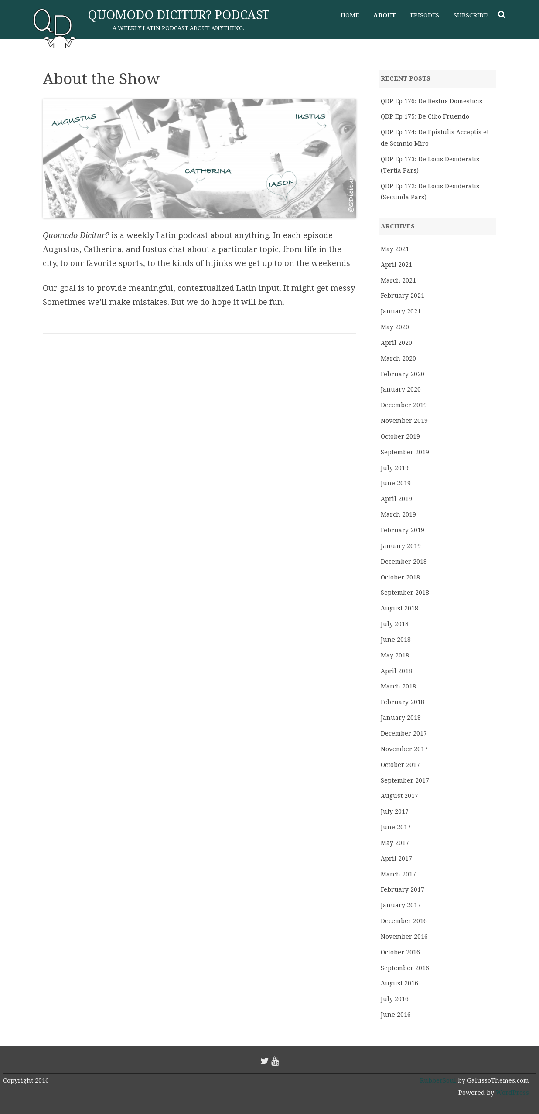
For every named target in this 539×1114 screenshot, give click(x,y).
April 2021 (396, 264)
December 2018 (404, 561)
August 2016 (399, 983)
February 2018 (402, 701)
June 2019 (396, 483)
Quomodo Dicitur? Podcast (179, 15)
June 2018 (396, 639)
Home (350, 15)
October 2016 (400, 952)
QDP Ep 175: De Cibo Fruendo (425, 116)
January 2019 (401, 545)
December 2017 (404, 733)
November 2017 (404, 749)
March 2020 (398, 358)
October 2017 (400, 764)
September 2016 (405, 967)
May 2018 (395, 655)
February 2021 (402, 295)
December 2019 (404, 405)
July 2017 (395, 811)
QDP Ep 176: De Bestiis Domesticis (431, 101)
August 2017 (399, 795)
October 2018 (400, 577)
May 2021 (395, 248)
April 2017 (396, 858)
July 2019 (395, 467)
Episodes (424, 15)
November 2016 (404, 936)
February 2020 (402, 374)
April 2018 (396, 671)
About (384, 15)
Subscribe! (471, 15)
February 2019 (402, 530)
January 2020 (401, 389)
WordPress (511, 1092)
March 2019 (398, 514)
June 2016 (396, 1014)
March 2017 (398, 874)
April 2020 (396, 342)
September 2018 (405, 592)
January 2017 (401, 905)
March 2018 (398, 686)
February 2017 (402, 889)
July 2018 (395, 623)
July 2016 (395, 998)
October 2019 (400, 436)
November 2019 (404, 420)
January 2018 (401, 717)
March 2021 (398, 280)
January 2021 (401, 311)
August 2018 (399, 608)
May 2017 (395, 842)
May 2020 (395, 327)
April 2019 (396, 498)
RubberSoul (438, 1080)
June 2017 (396, 827)
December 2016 (404, 920)
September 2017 (405, 780)
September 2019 (405, 452)
